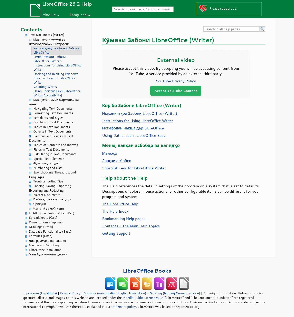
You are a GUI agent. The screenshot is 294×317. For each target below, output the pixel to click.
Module (49, 14)
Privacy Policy (70, 293)
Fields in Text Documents (51, 149)
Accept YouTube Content (175, 90)
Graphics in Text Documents (53, 122)
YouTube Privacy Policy (176, 81)
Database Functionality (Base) (50, 231)
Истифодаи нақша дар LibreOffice (133, 128)
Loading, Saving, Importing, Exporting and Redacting (50, 188)
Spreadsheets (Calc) (43, 217)
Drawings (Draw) (41, 227)
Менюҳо (109, 153)
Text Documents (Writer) (46, 35)
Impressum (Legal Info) (39, 293)
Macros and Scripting (44, 245)
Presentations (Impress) (46, 222)
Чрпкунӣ (39, 204)
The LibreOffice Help (120, 204)
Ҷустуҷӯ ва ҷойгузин (48, 208)
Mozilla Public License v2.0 (143, 297)
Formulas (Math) (40, 236)
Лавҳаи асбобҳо (116, 160)
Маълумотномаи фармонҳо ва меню (54, 101)
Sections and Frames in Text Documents (51, 138)
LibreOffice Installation (45, 250)
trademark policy (123, 306)
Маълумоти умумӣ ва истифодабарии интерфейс (49, 41)
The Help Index (115, 211)
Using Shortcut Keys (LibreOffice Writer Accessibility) (57, 93)
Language (78, 14)
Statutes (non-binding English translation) (115, 293)
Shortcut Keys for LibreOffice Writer (54, 80)
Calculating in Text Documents (54, 154)
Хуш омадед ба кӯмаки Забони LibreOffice (56, 50)
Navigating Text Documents (52, 108)
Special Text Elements (48, 159)
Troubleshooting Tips (48, 181)
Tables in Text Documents (51, 127)
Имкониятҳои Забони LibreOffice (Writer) (49, 59)
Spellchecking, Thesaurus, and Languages (52, 174)
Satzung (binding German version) (175, 293)
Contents (31, 29)
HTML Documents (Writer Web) (51, 213)
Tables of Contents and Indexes (55, 145)
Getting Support (116, 233)
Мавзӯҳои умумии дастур (48, 254)
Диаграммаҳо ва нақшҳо (47, 241)
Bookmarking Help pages (123, 218)
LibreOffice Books (147, 270)
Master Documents (46, 195)
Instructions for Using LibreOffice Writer (57, 67)
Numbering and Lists (47, 168)
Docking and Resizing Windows (55, 74)
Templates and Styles (48, 118)
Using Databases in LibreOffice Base (134, 135)
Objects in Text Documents (52, 131)
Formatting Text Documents (53, 113)
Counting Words (45, 87)
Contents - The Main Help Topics (131, 226)
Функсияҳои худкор (47, 163)
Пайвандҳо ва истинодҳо (52, 199)
